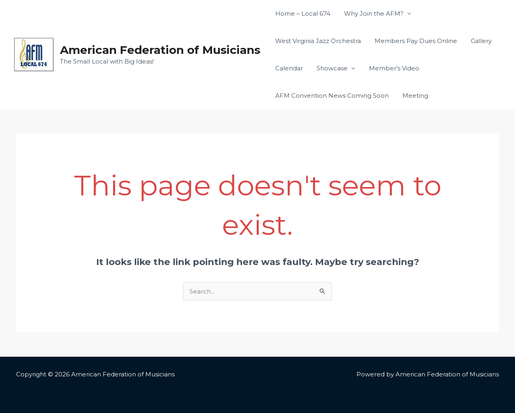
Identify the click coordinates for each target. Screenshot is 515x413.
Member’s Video (390, 68)
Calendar (288, 68)
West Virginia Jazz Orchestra (317, 41)
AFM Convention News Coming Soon (331, 95)
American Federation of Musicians (160, 50)
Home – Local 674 (302, 13)
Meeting (413, 95)
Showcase (329, 68)
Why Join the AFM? (371, 13)
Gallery (477, 41)
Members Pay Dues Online (413, 41)
